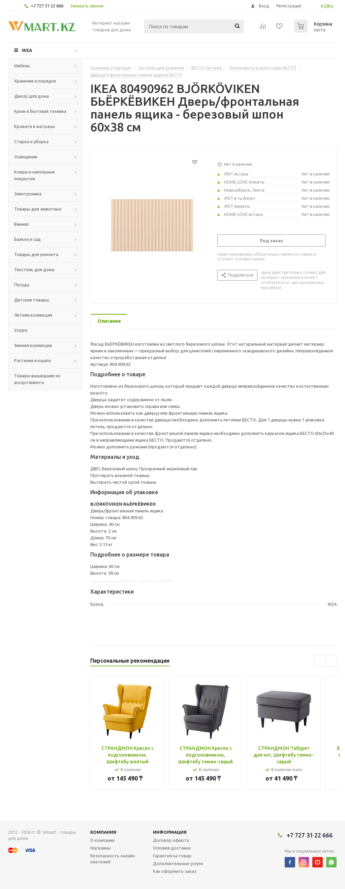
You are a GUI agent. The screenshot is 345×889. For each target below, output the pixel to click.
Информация (170, 832)
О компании (102, 840)
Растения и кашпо (32, 360)
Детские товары (31, 299)
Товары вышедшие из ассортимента (37, 379)
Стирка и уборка (31, 141)
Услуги (20, 330)
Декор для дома (31, 96)
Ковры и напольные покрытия (34, 175)
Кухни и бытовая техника (40, 111)
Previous (319, 660)
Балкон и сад (27, 239)
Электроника (27, 193)
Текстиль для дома (34, 269)
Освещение (25, 156)
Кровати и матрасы (34, 126)
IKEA (27, 50)
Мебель (22, 65)
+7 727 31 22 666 (47, 5)
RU (331, 6)
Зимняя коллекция (33, 345)
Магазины (100, 848)
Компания (103, 832)
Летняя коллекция (33, 315)
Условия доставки (172, 848)
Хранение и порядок (35, 80)
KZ (324, 6)
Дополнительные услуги (178, 863)
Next (331, 660)
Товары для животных (38, 209)
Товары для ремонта (36, 254)
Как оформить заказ (174, 871)
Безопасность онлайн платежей (112, 858)
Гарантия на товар (172, 855)
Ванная (21, 224)
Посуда (21, 284)
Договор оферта (171, 840)
